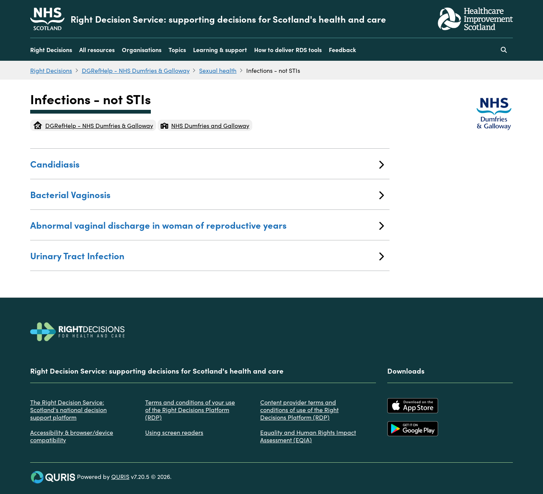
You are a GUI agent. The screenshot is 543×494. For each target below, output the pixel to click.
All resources (97, 49)
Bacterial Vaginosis (207, 194)
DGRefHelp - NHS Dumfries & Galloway (136, 70)
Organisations (141, 49)
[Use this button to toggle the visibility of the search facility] (504, 49)
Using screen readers (174, 432)
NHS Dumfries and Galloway (205, 125)
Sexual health (217, 70)
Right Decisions (51, 49)
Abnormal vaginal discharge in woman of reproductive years (207, 225)
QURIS (120, 476)
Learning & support (220, 49)
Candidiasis (207, 163)
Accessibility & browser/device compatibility (71, 435)
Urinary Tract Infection (207, 255)
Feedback (342, 49)
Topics (177, 49)
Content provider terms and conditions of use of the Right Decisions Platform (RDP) (299, 409)
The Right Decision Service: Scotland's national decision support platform (68, 409)
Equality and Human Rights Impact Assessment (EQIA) (308, 435)
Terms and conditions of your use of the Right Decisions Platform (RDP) (190, 409)
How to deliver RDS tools (288, 49)
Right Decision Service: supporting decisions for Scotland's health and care (228, 19)
